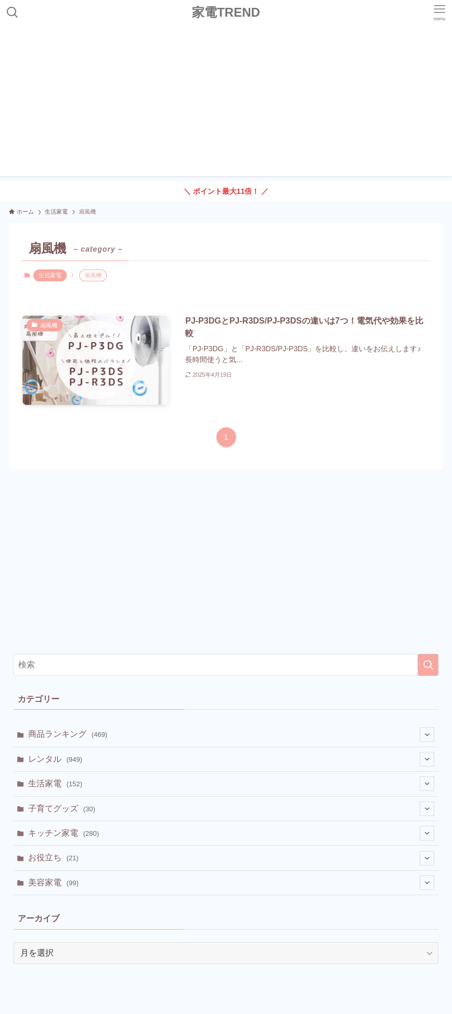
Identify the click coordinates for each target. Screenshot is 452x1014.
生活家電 (50, 275)
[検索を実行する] (428, 665)
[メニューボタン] (439, 12)
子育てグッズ (231, 808)
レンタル (231, 759)
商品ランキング (231, 734)
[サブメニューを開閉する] (427, 734)
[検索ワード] (226, 665)
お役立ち (231, 858)
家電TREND (226, 12)
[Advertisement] (226, 103)
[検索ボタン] (12, 12)
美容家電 (231, 882)
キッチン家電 (231, 833)
